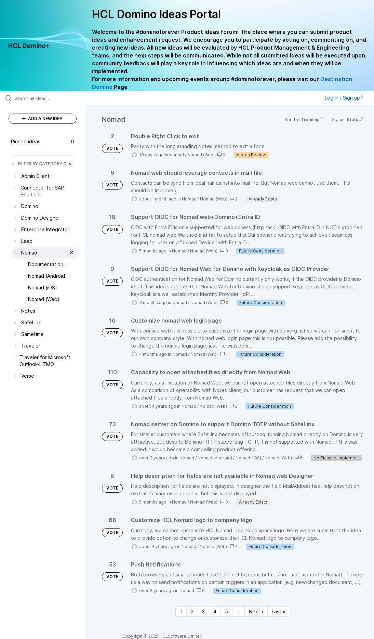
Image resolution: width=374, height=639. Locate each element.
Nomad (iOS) (248, 457)
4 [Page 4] (214, 611)
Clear (68, 163)
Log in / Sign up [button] (344, 98)
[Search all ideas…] (46, 98)
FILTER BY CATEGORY (36, 163)
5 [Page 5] (226, 611)
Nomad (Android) (215, 457)
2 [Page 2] (192, 611)
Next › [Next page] (256, 611)
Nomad (176, 154)
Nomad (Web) (201, 154)
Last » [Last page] (278, 611)
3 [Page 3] (203, 611)
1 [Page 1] (181, 611)
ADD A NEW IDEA (42, 118)
